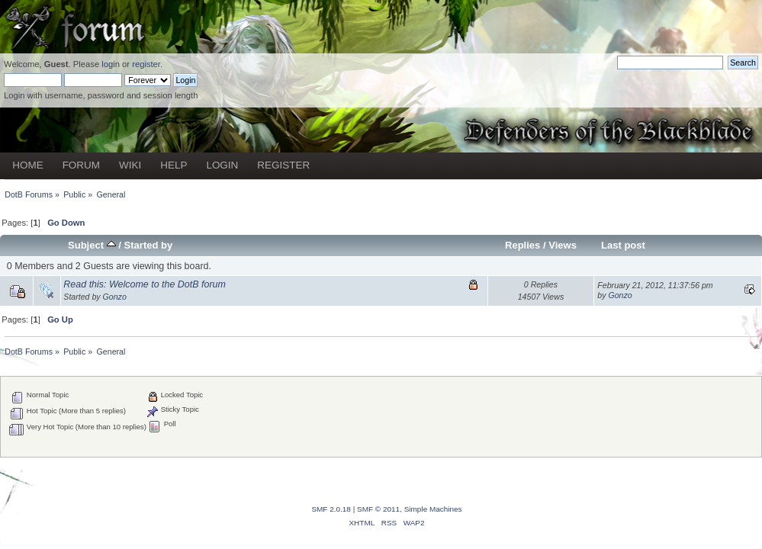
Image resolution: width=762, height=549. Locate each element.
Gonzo (115, 296)
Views (562, 245)
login (110, 64)
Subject (92, 245)
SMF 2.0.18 (331, 509)
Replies (522, 245)
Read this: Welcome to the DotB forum (144, 284)
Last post (623, 245)
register (146, 64)
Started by (148, 245)
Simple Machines (433, 509)
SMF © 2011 (378, 509)
